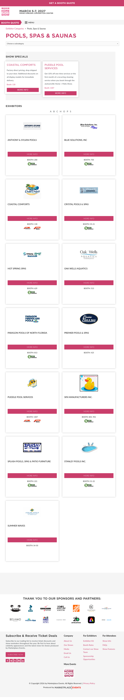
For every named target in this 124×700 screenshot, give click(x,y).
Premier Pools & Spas (76, 332)
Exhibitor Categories (15, 28)
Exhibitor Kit (88, 641)
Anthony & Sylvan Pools (22, 140)
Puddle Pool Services (20, 397)
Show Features (109, 649)
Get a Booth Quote (62, 3)
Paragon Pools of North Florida (27, 332)
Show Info (107, 641)
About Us (68, 641)
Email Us (67, 653)
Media (66, 649)
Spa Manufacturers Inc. (78, 397)
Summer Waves (16, 525)
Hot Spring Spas (17, 268)
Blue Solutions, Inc (75, 140)
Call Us (67, 657)
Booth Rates (88, 645)
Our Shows (68, 645)
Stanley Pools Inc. (75, 461)
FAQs (105, 645)
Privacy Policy (89, 683)
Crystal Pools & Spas (76, 204)
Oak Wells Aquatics (75, 268)
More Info (32, 154)
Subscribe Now (15, 654)
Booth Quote (10, 23)
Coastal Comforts (19, 204)
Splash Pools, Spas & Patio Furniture (29, 461)
